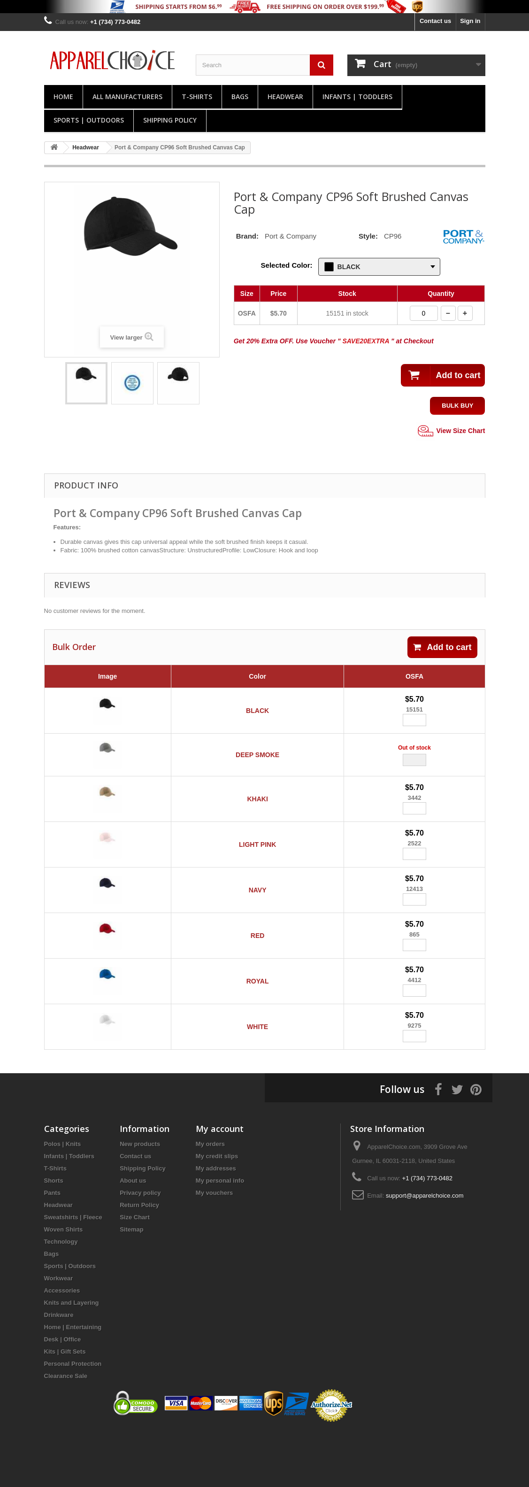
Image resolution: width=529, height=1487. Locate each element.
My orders (210, 1199)
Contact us (435, 20)
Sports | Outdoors (89, 120)
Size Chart (135, 1272)
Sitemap (132, 1284)
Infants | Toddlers (357, 96)
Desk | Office (62, 1394)
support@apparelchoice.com (425, 1251)
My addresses (216, 1223)
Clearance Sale (66, 1431)
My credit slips (217, 1211)
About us (133, 1235)
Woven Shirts (63, 1284)
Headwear (285, 96)
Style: (368, 236)
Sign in (470, 20)
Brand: (247, 236)
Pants (52, 1248)
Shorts (53, 1235)
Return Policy (139, 1260)
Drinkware (59, 1370)
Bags (239, 96)
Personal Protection (73, 1419)
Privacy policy (140, 1248)
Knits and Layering (71, 1358)
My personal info (220, 1235)
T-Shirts (197, 96)
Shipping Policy (170, 120)
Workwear (58, 1333)
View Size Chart (450, 431)
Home (63, 96)
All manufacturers (127, 96)
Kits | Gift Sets (65, 1406)
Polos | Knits (62, 1199)
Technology (61, 1297)
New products (140, 1199)
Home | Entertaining (73, 1382)
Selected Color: (287, 265)
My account (220, 1184)
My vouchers (214, 1248)
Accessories (62, 1345)
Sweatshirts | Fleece (73, 1272)
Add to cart (442, 647)
